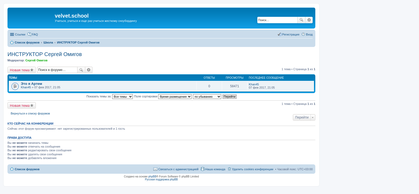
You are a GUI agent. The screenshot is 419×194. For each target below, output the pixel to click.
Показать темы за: (109, 96)
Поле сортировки (163, 96)
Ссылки (20, 34)
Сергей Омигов (36, 60)
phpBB (152, 176)
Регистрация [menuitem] (290, 34)
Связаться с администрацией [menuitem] (178, 169)
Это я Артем (31, 84)
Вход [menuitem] (309, 34)
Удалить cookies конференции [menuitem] (252, 169)
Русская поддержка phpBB (161, 179)
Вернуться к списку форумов (30, 113)
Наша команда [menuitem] (215, 169)
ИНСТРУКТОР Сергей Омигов (44, 54)
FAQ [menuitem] (35, 34)
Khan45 (26, 87)
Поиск (301, 20)
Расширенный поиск (309, 20)
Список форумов (27, 169)
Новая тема (20, 70)
